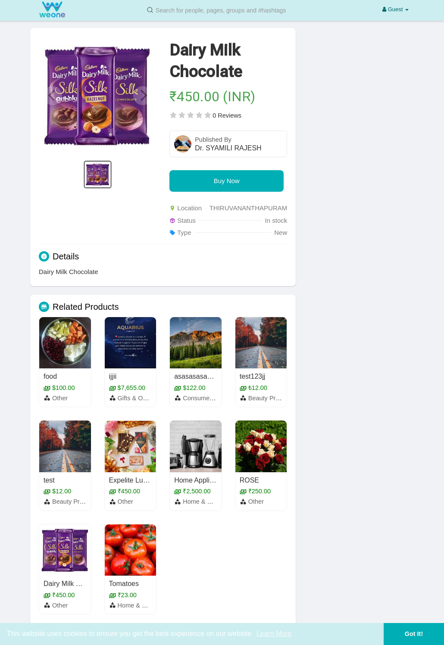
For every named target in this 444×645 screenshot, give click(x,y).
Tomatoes (124, 583)
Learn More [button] (274, 633)
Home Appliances (201, 480)
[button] (222, 10)
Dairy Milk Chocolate (75, 583)
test (49, 480)
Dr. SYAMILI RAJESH (228, 148)
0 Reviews (227, 115)
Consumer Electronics (213, 398)
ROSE (249, 480)
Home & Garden (205, 501)
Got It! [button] (414, 633)
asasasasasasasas (203, 376)
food (50, 376)
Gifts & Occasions (142, 398)
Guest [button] (395, 9)
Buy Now (227, 180)
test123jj (253, 376)
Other (60, 398)
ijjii (113, 376)
